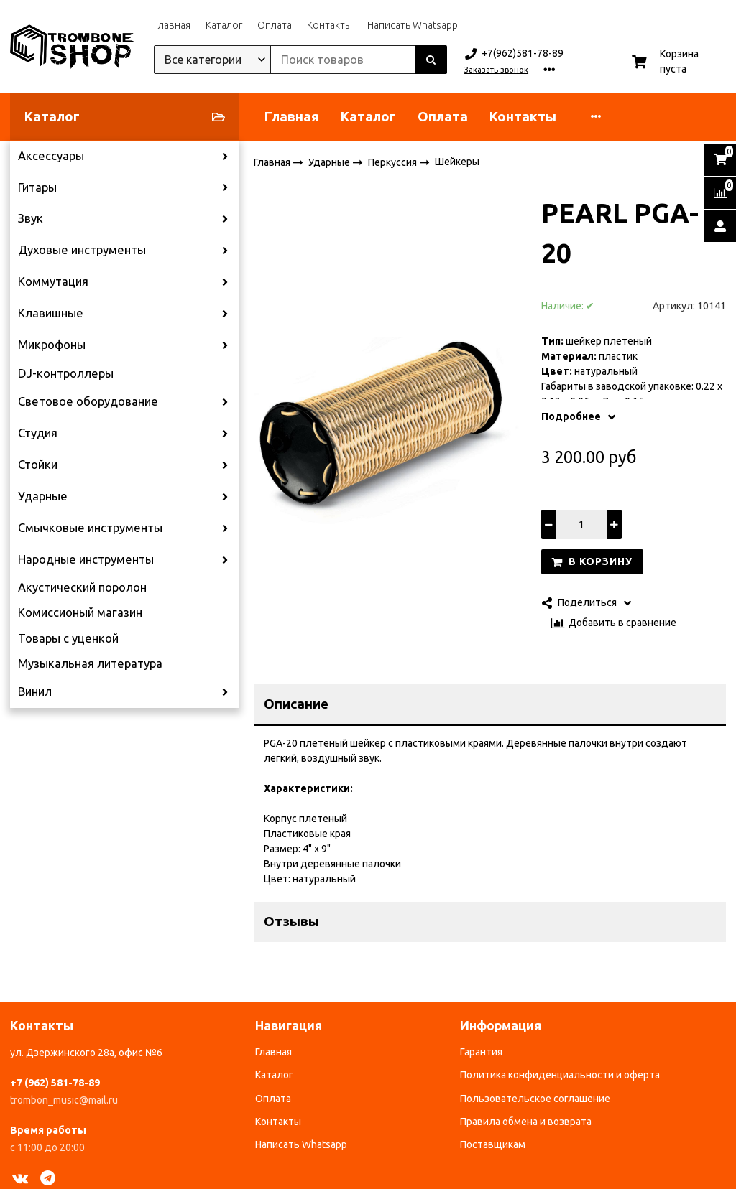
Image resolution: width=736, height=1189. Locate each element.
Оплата (274, 25)
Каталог (224, 25)
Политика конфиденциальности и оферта (560, 1075)
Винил (35, 691)
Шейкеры (457, 161)
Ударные (43, 496)
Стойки (38, 464)
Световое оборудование (88, 401)
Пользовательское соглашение (535, 1098)
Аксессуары (51, 155)
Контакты (329, 25)
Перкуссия (393, 161)
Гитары (37, 187)
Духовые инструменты (82, 249)
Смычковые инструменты (90, 527)
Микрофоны (52, 344)
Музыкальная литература (90, 663)
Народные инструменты (86, 559)
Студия (38, 432)
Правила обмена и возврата (526, 1121)
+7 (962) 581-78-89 (55, 1082)
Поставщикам (492, 1144)
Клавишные (50, 313)
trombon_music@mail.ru (64, 1100)
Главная (172, 25)
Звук (30, 218)
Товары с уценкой (68, 638)
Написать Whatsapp (412, 25)
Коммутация (53, 281)
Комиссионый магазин (80, 612)
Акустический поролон (82, 587)
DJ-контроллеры (66, 373)
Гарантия (481, 1052)
